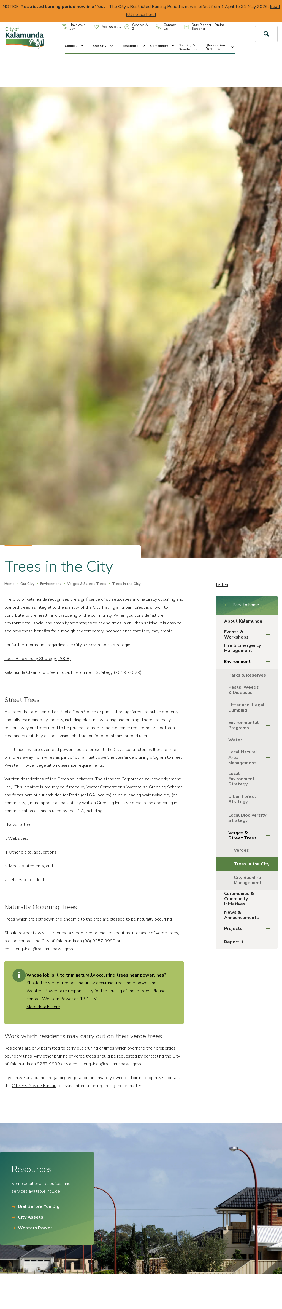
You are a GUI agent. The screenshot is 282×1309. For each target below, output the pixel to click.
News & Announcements (248, 915)
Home (9, 583)
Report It (248, 942)
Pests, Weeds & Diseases (250, 690)
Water (235, 740)
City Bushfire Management (248, 880)
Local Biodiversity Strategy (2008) (37, 659)
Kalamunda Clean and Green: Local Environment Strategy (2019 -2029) (73, 672)
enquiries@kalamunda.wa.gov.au (46, 949)
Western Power (41, 991)
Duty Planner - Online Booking (204, 27)
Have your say (73, 27)
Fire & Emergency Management (248, 648)
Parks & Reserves (247, 675)
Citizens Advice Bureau (34, 1086)
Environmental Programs (250, 725)
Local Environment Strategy (250, 779)
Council (74, 45)
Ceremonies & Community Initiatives (248, 898)
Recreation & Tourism (221, 47)
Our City (103, 45)
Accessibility (107, 27)
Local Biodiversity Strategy (247, 818)
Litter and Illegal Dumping (246, 707)
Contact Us (166, 27)
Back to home (241, 605)
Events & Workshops (248, 634)
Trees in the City (251, 864)
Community (163, 45)
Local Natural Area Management (250, 757)
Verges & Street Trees (86, 583)
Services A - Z (137, 27)
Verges (241, 850)
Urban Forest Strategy (242, 799)
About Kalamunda (248, 621)
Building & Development (192, 47)
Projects (248, 928)
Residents (133, 45)
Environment (50, 583)
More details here (43, 1007)
